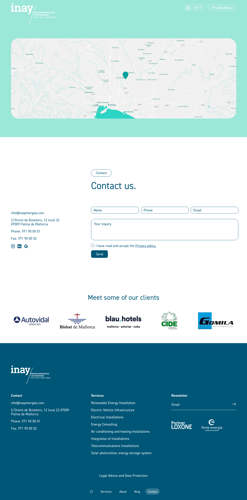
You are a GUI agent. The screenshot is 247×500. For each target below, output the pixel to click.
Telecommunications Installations (115, 446)
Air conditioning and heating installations (120, 431)
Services (106, 491)
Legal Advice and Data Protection (123, 476)
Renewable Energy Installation (113, 403)
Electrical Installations (107, 417)
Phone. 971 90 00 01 (25, 421)
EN (192, 8)
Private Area (221, 8)
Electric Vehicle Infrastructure (112, 410)
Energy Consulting (104, 424)
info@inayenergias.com (27, 403)
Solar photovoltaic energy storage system (121, 453)
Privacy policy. (145, 246)
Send (99, 254)
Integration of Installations (110, 439)
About (123, 491)
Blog (137, 491)
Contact (101, 173)
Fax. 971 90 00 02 (24, 428)
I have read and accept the (126, 246)
